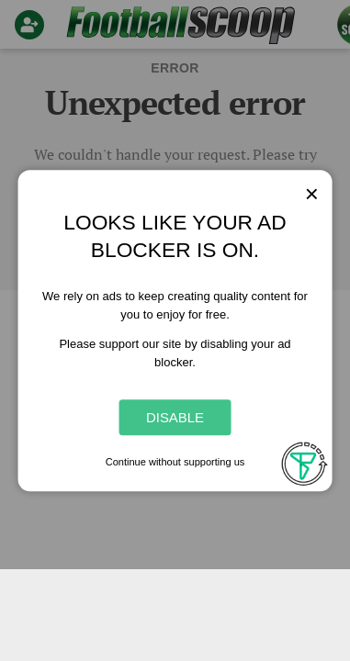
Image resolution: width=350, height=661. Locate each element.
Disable (175, 417)
